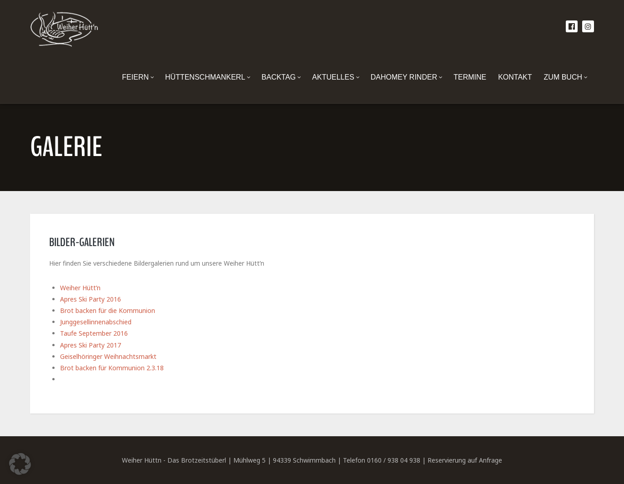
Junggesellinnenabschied (95, 322)
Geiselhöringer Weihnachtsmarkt (108, 356)
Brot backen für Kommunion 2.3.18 (112, 367)
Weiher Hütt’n (80, 287)
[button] (20, 464)
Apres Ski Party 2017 (90, 345)
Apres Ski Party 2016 (90, 299)
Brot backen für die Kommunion (107, 310)
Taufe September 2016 (94, 333)
